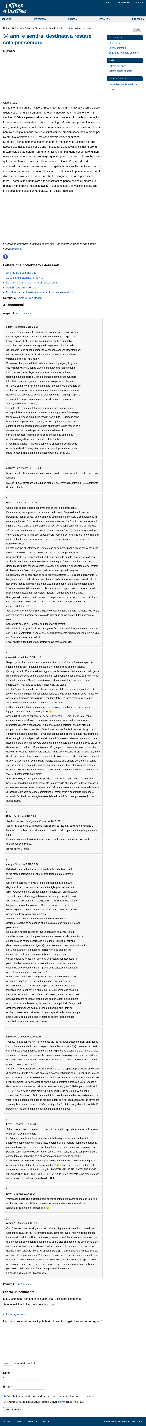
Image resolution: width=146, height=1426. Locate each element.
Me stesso (35, 297)
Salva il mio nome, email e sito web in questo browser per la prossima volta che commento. (50, 1396)
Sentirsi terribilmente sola (21, 287)
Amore (28, 28)
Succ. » (27, 313)
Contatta (32, 1421)
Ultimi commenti (117, 48)
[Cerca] (120, 30)
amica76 (16, 248)
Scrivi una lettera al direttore (124, 52)
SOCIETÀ (72, 19)
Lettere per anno (117, 66)
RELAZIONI (7, 19)
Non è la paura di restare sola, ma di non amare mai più (39, 292)
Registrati (124, 2)
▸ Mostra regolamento (14, 1314)
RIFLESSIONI (138, 19)
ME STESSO (40, 19)
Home (6, 28)
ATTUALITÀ (104, 19)
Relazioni (17, 28)
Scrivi (109, 2)
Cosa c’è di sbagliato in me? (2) (25, 277)
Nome (6, 1375)
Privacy (47, 1421)
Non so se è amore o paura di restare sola (31, 282)
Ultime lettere (116, 43)
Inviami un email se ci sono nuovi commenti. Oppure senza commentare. (44, 1402)
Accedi (139, 2)
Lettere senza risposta (120, 71)
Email (7, 1386)
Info (18, 1421)
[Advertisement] (53, 76)
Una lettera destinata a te (21, 272)
